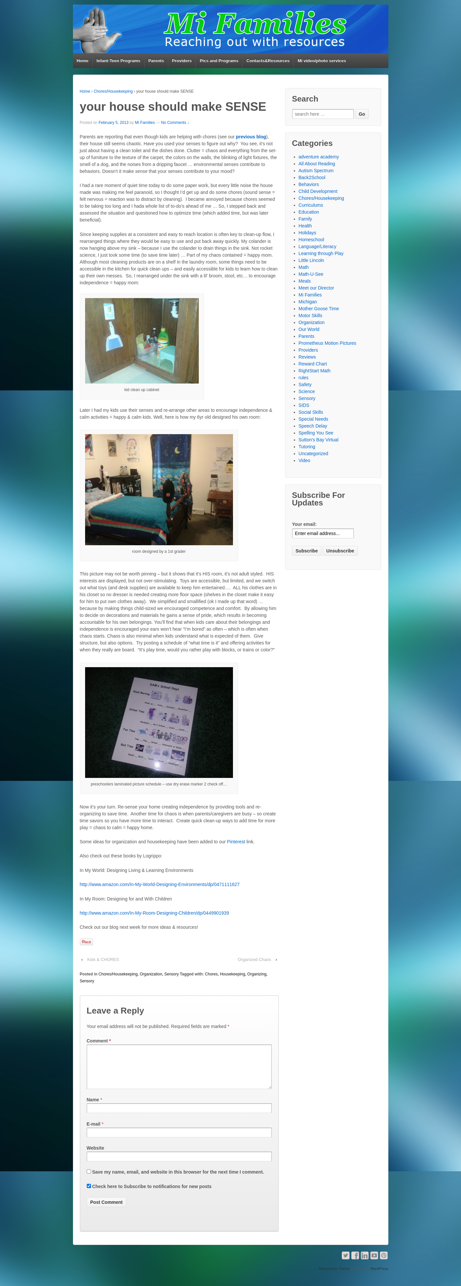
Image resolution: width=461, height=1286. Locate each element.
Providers (182, 60)
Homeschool (311, 239)
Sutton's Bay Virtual (318, 439)
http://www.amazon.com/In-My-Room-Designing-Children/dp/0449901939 (154, 913)
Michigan (308, 301)
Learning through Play (321, 253)
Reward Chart (313, 363)
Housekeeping (232, 974)
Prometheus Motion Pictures (328, 343)
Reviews (307, 357)
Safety (305, 384)
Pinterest (236, 841)
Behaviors (309, 184)
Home (82, 60)
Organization (151, 974)
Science (307, 391)
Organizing (256, 974)
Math (304, 267)
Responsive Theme (334, 1276)
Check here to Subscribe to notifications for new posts (149, 1194)
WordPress (379, 1276)
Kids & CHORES (103, 959)
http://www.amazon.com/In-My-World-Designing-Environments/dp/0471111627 (160, 884)
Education (309, 212)
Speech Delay (313, 426)
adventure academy (319, 156)
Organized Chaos (254, 959)
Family (305, 219)
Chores (211, 974)
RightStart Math (315, 370)
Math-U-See (311, 274)
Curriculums (311, 205)
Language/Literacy (317, 246)
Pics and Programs (219, 60)
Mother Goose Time (319, 308)
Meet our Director (316, 288)
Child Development (318, 191)
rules (304, 377)
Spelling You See (316, 432)
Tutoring (307, 446)
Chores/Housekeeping (113, 91)
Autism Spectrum (316, 170)
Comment (99, 1040)
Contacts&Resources (268, 60)
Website (95, 1155)
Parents (156, 60)
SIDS (304, 405)
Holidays (307, 232)
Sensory (171, 974)
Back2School (312, 177)
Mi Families (145, 122)
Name (93, 1107)
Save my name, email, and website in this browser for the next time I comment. (178, 1179)
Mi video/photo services (322, 60)
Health (305, 225)
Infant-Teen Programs (118, 60)
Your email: (304, 524)
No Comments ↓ (175, 122)
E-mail (94, 1131)
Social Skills (311, 412)
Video (305, 460)
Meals (305, 281)
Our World (309, 329)
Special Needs (313, 419)
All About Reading (317, 163)
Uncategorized (313, 453)
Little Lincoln (311, 260)
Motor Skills (310, 315)
